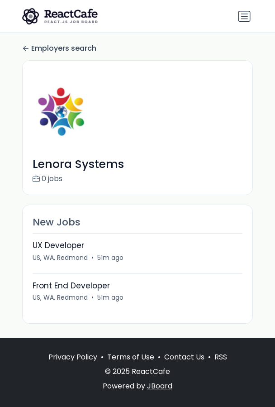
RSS (220, 357)
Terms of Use (130, 357)
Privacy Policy (72, 357)
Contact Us (184, 357)
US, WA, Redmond (60, 257)
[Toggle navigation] (244, 16)
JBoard (159, 386)
